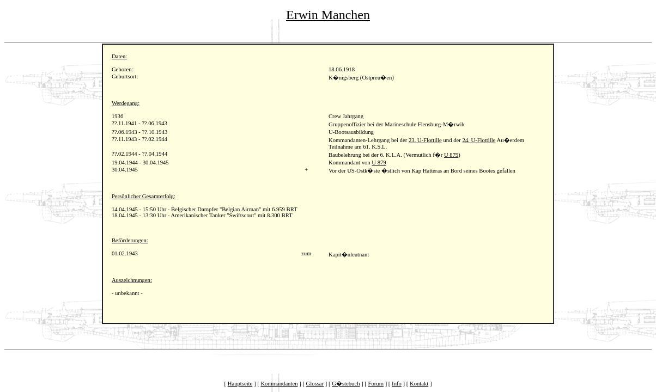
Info (397, 384)
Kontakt (419, 384)
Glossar (315, 384)
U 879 (451, 155)
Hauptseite (240, 384)
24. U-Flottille (478, 140)
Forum (376, 384)
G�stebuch (346, 384)
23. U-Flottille (425, 140)
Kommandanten (278, 384)
